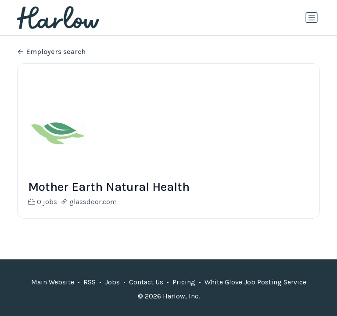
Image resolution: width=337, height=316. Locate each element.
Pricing (183, 282)
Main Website (52, 282)
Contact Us (146, 282)
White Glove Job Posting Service (255, 282)
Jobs (112, 282)
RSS (89, 282)
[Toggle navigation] (311, 17)
